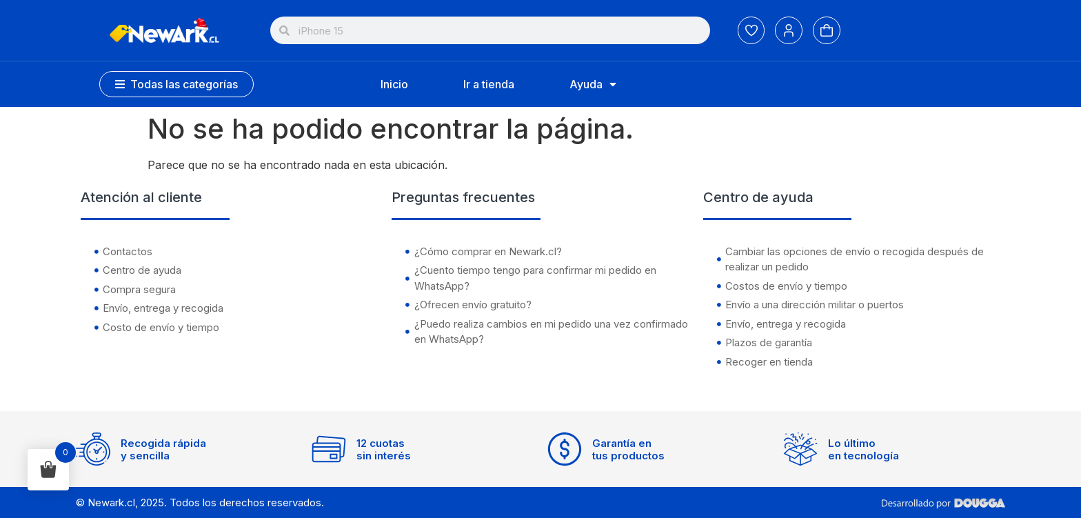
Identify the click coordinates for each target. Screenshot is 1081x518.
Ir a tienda (488, 84)
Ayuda (592, 84)
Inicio (394, 84)
